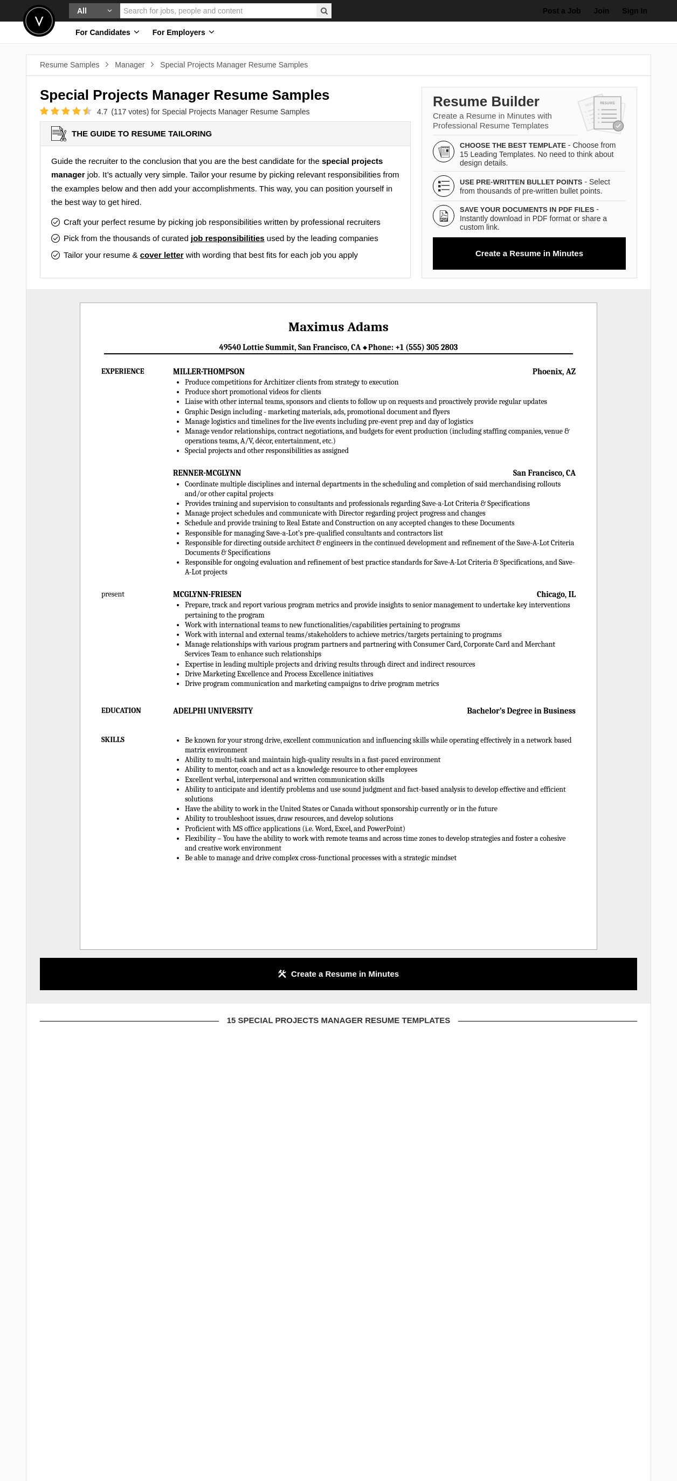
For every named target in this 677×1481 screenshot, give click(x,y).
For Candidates (107, 32)
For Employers (184, 32)
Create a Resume (529, 253)
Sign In (634, 10)
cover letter (162, 254)
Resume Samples (70, 64)
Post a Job (562, 10)
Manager (129, 64)
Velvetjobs (39, 21)
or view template (137, 1288)
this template (137, 1157)
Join (602, 10)
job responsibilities (228, 238)
